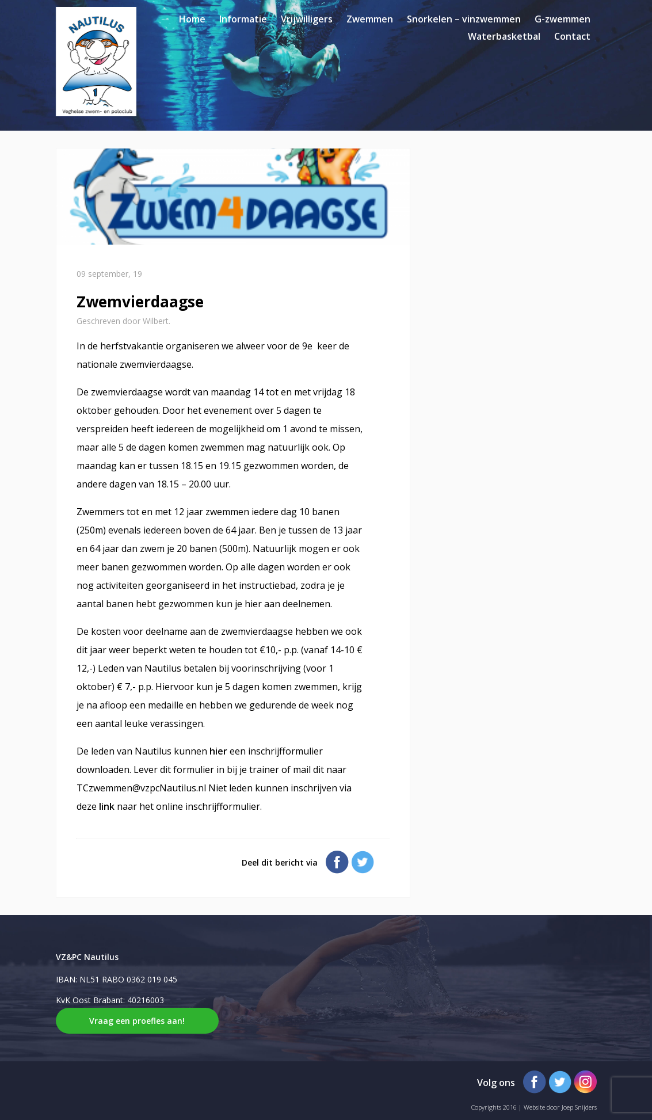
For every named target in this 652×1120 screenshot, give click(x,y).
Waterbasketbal (504, 36)
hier (219, 751)
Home (192, 19)
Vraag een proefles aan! (137, 1020)
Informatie (243, 19)
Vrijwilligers (307, 19)
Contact (572, 36)
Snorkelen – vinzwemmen (464, 19)
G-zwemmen (562, 19)
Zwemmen (369, 19)
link (108, 806)
